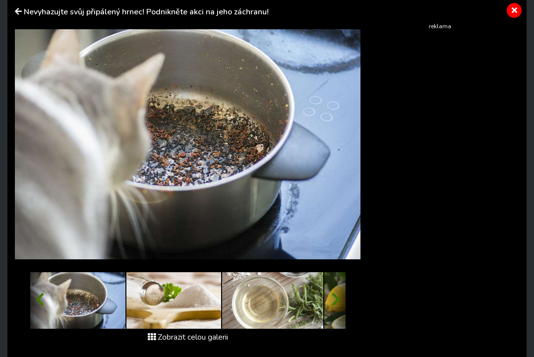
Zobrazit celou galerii (188, 337)
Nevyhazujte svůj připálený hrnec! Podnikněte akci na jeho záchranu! (146, 11)
